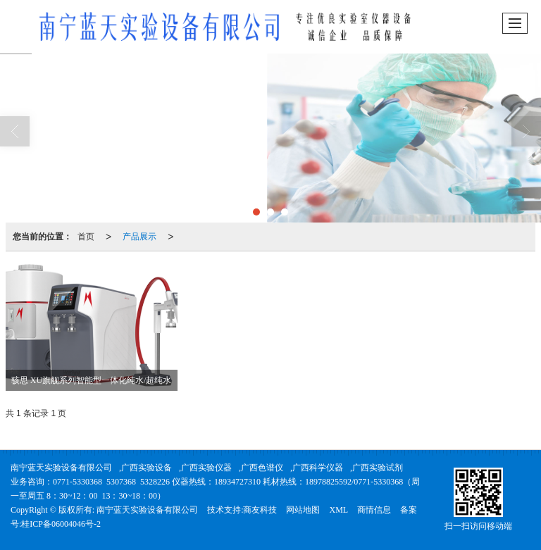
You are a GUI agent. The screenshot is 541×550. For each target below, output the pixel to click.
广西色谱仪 (262, 468)
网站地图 (303, 510)
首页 (85, 237)
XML (338, 510)
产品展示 (139, 237)
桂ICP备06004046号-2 (61, 524)
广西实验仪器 (206, 468)
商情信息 (374, 510)
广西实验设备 (146, 468)
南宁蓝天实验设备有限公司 (61, 468)
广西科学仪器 (317, 468)
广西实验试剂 (377, 468)
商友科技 (260, 510)
